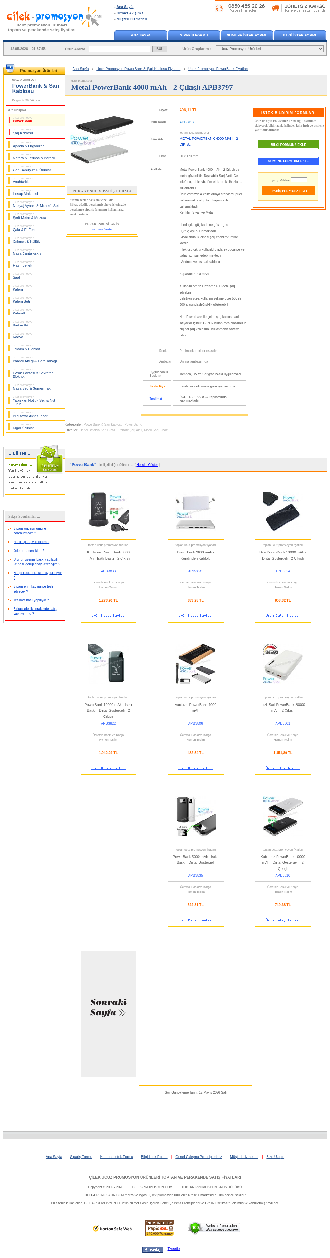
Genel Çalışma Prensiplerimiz (198, 1157)
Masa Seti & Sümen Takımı (34, 386)
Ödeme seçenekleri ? (29, 550)
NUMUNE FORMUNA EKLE (288, 161)
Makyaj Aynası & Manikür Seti (36, 204)
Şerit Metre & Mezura (29, 216)
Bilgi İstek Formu (154, 1157)
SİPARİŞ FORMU (194, 35)
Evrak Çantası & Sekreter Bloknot (33, 373)
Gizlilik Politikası (216, 1203)
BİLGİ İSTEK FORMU (300, 35)
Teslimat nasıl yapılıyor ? (31, 600)
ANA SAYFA (141, 35)
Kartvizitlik (23, 323)
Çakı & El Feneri (26, 228)
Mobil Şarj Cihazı (156, 430)
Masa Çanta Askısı (28, 251)
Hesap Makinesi (25, 192)
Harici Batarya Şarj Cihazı (98, 430)
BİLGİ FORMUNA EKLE (288, 145)
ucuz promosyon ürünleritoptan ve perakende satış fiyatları (42, 27)
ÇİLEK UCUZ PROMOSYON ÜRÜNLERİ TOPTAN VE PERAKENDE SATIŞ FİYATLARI (165, 1177)
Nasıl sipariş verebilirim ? (31, 542)
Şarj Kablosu (23, 131)
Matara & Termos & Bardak (34, 156)
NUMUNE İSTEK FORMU (247, 35)
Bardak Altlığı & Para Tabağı (35, 359)
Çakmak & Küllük (26, 239)
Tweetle (174, 1249)
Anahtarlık (23, 180)
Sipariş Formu (81, 1157)
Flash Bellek (23, 263)
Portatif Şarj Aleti (130, 430)
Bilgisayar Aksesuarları (31, 414)
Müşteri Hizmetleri (132, 19)
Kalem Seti (23, 299)
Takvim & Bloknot (26, 347)
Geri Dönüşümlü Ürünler (32, 168)
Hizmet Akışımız (130, 13)
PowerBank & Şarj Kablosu (103, 424)
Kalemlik (23, 311)
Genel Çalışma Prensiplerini (180, 1203)
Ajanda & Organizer (28, 144)
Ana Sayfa (124, 7)
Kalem (23, 287)
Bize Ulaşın (275, 1157)
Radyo (23, 335)
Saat (23, 275)
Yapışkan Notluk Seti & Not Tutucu (34, 400)
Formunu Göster (101, 229)
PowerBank (23, 119)
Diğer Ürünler (23, 426)
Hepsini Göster (147, 465)
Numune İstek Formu (116, 1157)
